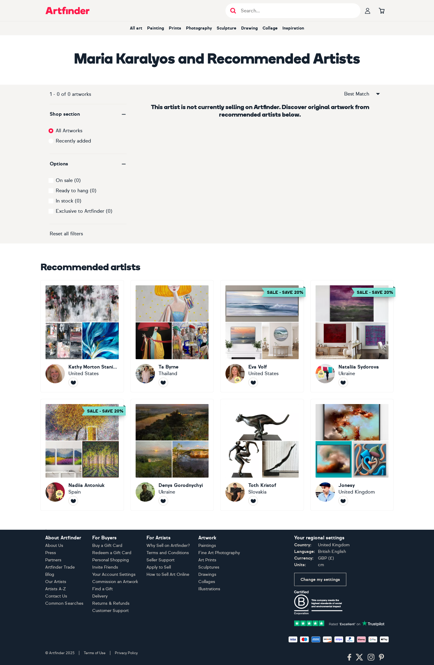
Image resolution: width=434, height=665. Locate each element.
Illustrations (209, 588)
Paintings (207, 545)
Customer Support (110, 610)
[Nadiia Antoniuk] (82, 455)
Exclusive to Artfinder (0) (84, 211)
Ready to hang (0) (76, 190)
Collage (270, 28)
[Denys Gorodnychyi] (172, 455)
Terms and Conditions (167, 552)
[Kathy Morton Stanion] (82, 336)
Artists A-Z (55, 588)
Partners (53, 560)
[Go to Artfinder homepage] (67, 10)
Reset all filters (66, 234)
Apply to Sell (158, 567)
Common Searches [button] (64, 603)
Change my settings (320, 579)
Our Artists (55, 581)
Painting (155, 28)
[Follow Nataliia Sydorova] (343, 382)
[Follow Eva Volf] (253, 382)
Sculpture (226, 28)
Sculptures (208, 567)
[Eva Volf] (262, 336)
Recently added (73, 141)
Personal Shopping (110, 560)
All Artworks (69, 130)
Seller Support (160, 560)
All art (136, 28)
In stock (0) (68, 201)
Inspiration (293, 28)
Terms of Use (94, 653)
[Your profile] (367, 10)
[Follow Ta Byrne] (163, 382)
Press (50, 552)
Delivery (100, 596)
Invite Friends (105, 567)
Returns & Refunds (111, 603)
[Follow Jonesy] (343, 501)
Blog (49, 574)
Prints (175, 28)
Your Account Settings (114, 574)
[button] (88, 114)
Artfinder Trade (60, 567)
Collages (206, 581)
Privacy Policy (126, 653)
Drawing (249, 28)
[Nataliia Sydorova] (352, 336)
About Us (54, 545)
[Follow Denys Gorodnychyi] (163, 501)
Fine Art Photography (219, 552)
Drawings (207, 574)
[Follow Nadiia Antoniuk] (73, 501)
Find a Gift (102, 588)
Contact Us (56, 596)
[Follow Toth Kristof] (253, 501)
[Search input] (296, 10)
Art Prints (207, 560)
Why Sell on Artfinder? (168, 545)
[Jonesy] (352, 455)
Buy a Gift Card (107, 545)
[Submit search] (233, 10)
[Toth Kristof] (262, 455)
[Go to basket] (381, 10)
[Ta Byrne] (172, 336)
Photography (199, 28)
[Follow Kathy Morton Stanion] (73, 382)
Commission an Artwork (115, 581)
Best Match (362, 94)
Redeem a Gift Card (111, 552)
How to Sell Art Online (167, 574)
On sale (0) (68, 180)
